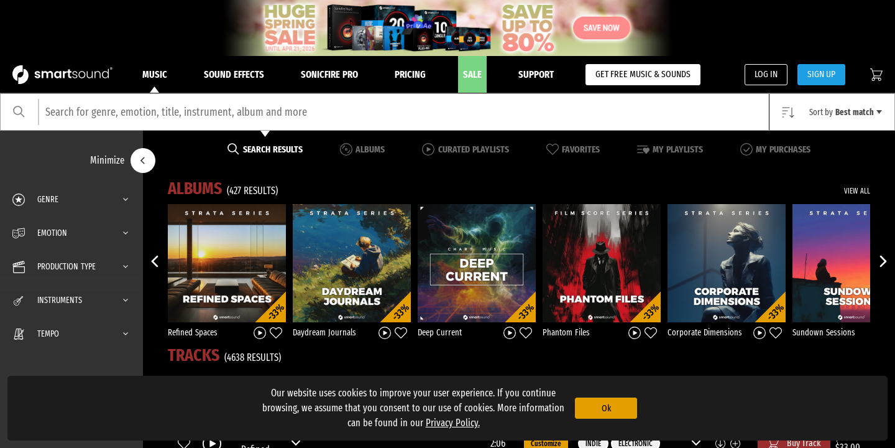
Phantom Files (566, 332)
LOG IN (766, 74)
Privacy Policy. (453, 423)
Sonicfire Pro (329, 74)
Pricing (410, 74)
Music (154, 80)
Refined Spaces (193, 332)
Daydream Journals (324, 332)
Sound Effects (234, 74)
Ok (606, 408)
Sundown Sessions (823, 332)
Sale (472, 74)
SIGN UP (821, 74)
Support (536, 74)
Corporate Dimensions (705, 332)
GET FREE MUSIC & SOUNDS (643, 74)
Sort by (845, 112)
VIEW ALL (857, 191)
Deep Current (440, 332)
